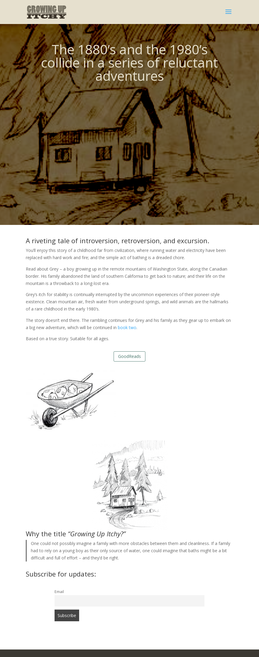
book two (127, 327)
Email (59, 591)
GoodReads (129, 356)
